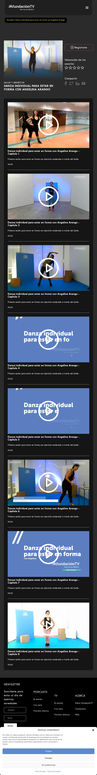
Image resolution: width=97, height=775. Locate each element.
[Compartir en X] (71, 84)
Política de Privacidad (53, 771)
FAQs (77, 715)
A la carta (37, 705)
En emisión (37, 699)
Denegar (48, 758)
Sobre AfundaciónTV (84, 703)
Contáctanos (80, 709)
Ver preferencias (48, 765)
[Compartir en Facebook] (66, 83)
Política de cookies (40, 771)
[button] (93, 730)
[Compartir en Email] (83, 84)
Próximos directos (41, 711)
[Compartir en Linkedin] (77, 84)
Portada (10, 20)
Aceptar (48, 751)
